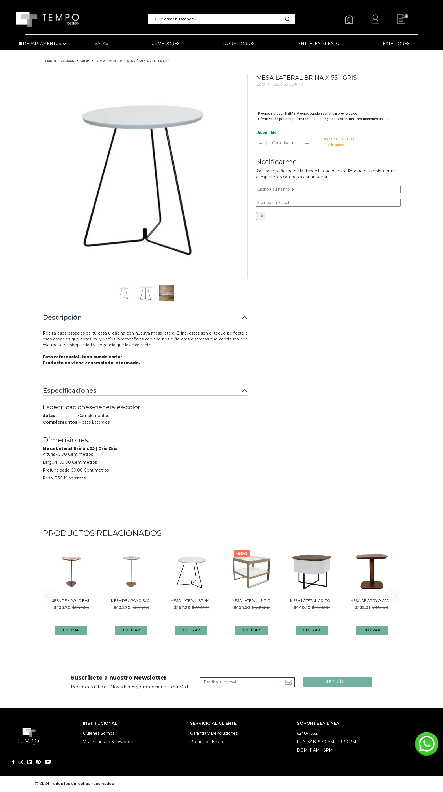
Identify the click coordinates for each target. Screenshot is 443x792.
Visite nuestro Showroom (108, 741)
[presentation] (49, 595)
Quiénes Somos (98, 733)
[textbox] (218, 19)
